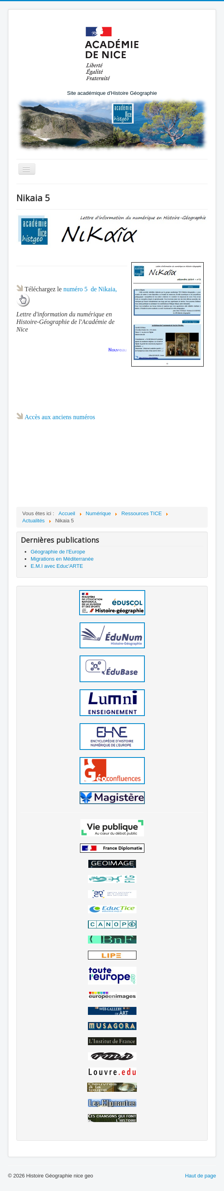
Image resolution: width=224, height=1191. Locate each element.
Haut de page (200, 1176)
